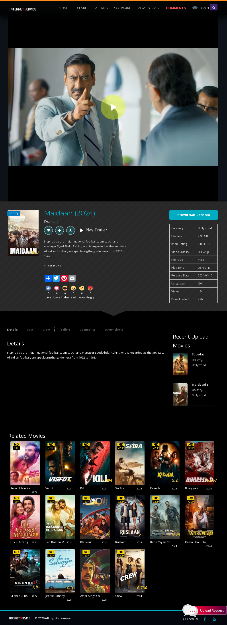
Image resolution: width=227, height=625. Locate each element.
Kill (82, 488)
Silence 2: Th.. (19, 596)
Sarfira (120, 488)
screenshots (114, 329)
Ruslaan (120, 542)
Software (122, 8)
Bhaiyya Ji (191, 488)
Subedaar (199, 354)
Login (200, 8)
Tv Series (100, 8)
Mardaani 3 (200, 384)
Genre (82, 8)
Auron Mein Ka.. (20, 488)
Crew (46, 329)
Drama (49, 221)
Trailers (64, 329)
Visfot (49, 488)
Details (12, 329)
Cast (30, 329)
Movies (64, 8)
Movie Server (148, 8)
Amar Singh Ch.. (90, 596)
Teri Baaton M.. (55, 542)
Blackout (86, 542)
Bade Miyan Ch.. (161, 542)
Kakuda (155, 488)
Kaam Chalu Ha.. (196, 542)
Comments (176, 8)
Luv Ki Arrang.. (19, 542)
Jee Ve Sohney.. (55, 596)
